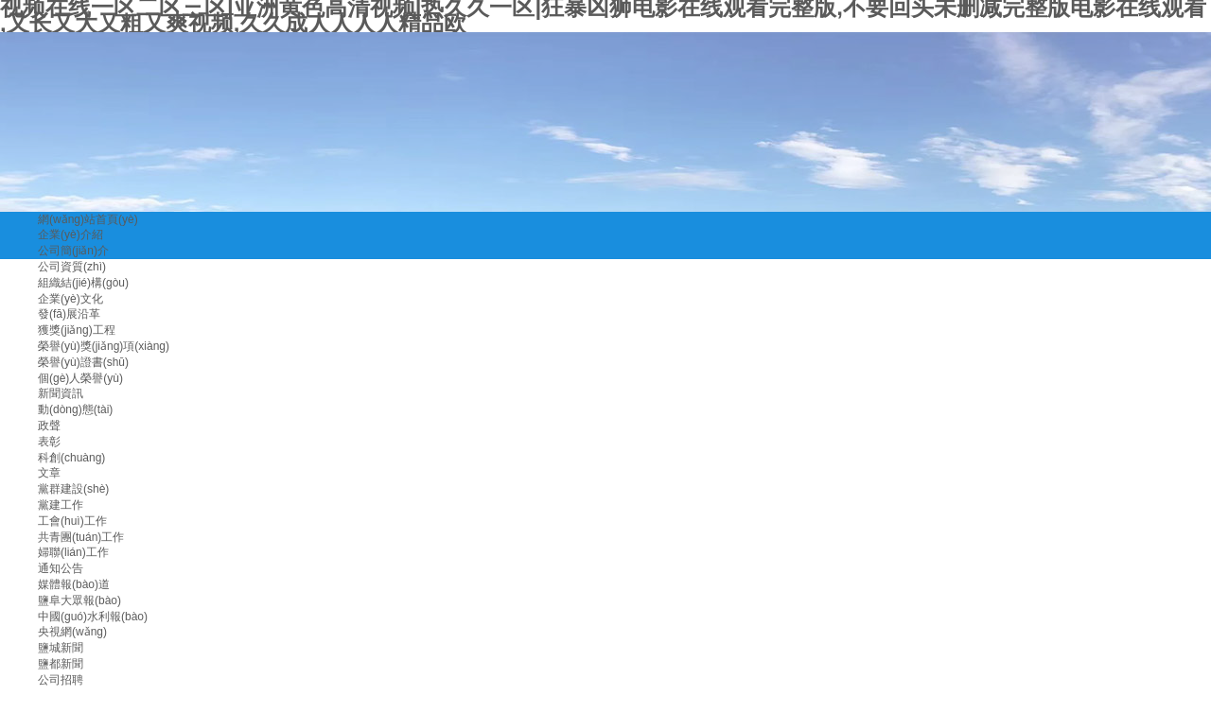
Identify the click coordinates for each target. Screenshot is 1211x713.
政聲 (49, 425)
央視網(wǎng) (72, 631)
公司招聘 (60, 680)
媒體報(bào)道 (74, 584)
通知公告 (60, 568)
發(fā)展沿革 (69, 314)
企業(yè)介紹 (70, 234)
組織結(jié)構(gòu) (83, 282)
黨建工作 (60, 505)
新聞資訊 (60, 393)
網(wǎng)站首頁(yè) (88, 219)
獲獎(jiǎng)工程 (76, 330)
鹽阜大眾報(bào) (79, 600)
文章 (49, 472)
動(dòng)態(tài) (75, 409)
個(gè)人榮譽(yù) (80, 378)
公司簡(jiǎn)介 (73, 250)
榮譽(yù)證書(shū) (83, 362)
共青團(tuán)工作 (81, 537)
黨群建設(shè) (73, 489)
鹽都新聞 (60, 663)
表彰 (49, 441)
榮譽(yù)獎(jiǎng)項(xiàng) (103, 346)
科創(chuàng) (71, 457)
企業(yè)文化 (70, 298)
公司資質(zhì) (72, 266)
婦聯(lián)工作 (73, 552)
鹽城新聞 (60, 647)
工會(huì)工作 (72, 521)
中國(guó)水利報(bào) (93, 616)
